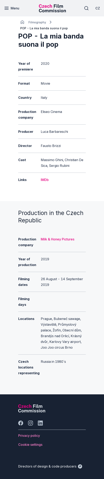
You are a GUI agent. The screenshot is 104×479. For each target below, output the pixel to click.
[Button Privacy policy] (29, 435)
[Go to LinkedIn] (40, 423)
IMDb (45, 180)
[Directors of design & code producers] (50, 466)
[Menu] (11, 8)
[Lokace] (37, 22)
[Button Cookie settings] (30, 444)
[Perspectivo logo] (31, 411)
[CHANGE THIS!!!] (22, 22)
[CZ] (97, 8)
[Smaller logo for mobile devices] (52, 11)
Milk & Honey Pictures (57, 239)
